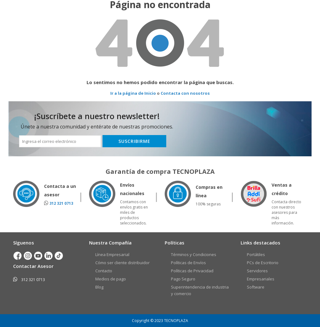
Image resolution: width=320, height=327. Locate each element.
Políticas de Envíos (188, 262)
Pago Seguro (183, 279)
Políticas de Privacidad (192, 271)
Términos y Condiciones (193, 254)
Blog (99, 287)
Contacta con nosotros (185, 93)
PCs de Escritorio (262, 262)
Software (255, 287)
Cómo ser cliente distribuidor (122, 262)
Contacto (103, 271)
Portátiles (256, 254)
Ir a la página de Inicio (133, 93)
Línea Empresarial (112, 254)
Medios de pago (110, 279)
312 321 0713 (61, 203)
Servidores (257, 271)
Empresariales (260, 279)
